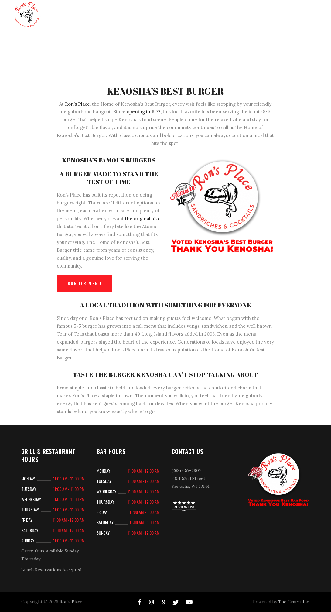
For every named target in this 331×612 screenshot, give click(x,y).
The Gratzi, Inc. (294, 601)
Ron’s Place (77, 104)
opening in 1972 (144, 112)
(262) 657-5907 (186, 470)
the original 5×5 (142, 218)
